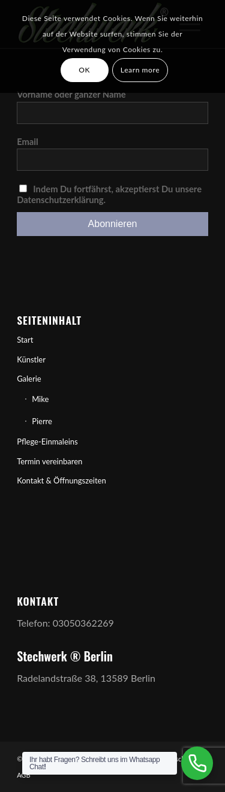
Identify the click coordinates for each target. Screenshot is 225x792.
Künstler (31, 359)
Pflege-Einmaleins (47, 441)
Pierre (42, 421)
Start (25, 339)
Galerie (29, 378)
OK (84, 69)
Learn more (140, 69)
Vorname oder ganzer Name (71, 94)
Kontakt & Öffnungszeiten (61, 480)
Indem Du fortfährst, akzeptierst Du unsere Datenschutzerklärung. (109, 194)
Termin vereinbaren (49, 461)
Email (27, 141)
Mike (40, 399)
